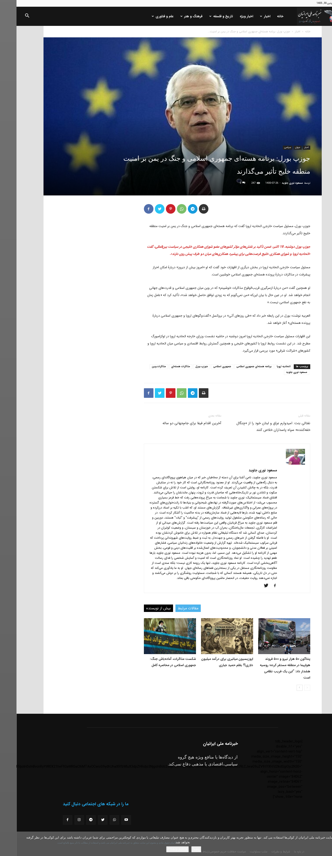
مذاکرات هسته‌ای (164, 367)
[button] (10, 16)
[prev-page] (291, 688)
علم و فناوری (146, 16)
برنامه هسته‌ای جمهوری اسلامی (237, 367)
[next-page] (283, 688)
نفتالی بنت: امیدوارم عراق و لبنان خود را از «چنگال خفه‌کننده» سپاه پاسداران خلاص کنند (257, 426)
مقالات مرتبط (171, 608)
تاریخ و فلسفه (205, 16)
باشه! (180, 849)
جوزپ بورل (185, 367)
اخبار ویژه (230, 16)
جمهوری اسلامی (206, 367)
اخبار (249, 16)
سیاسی (271, 147)
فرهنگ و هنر (175, 16)
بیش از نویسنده (142, 608)
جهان (281, 147)
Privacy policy (161, 849)
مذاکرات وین (142, 367)
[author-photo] (278, 463)
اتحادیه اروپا (267, 367)
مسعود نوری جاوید (275, 183)
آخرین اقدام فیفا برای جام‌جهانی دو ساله (175, 423)
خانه (264, 16)
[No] (326, 843)
